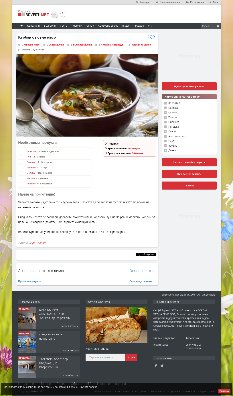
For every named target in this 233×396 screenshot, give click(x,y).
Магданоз (32, 178)
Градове (139, 25)
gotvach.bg (39, 243)
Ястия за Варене (142, 44)
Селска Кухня (56, 44)
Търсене (189, 185)
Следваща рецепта (141, 281)
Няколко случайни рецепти (189, 162)
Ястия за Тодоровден (112, 44)
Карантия (174, 103)
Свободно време (108, 25)
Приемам (224, 391)
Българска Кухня (82, 44)
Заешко (172, 145)
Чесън (30, 183)
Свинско (173, 112)
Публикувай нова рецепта (189, 86)
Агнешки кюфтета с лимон (41, 270)
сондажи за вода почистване (50, 336)
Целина (31, 172)
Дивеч (172, 150)
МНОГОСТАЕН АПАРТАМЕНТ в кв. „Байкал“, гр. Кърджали (54, 314)
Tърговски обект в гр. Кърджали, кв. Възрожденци (53, 363)
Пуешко (172, 131)
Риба (171, 141)
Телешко (173, 117)
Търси (131, 357)
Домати (31, 162)
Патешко (173, 126)
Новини (77, 25)
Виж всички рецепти (189, 174)
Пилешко (173, 122)
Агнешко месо (32, 44)
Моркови (32, 167)
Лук (29, 156)
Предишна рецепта (29, 281)
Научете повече (88, 387)
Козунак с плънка (97, 348)
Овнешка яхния (143, 270)
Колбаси (173, 107)
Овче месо (33, 151)
